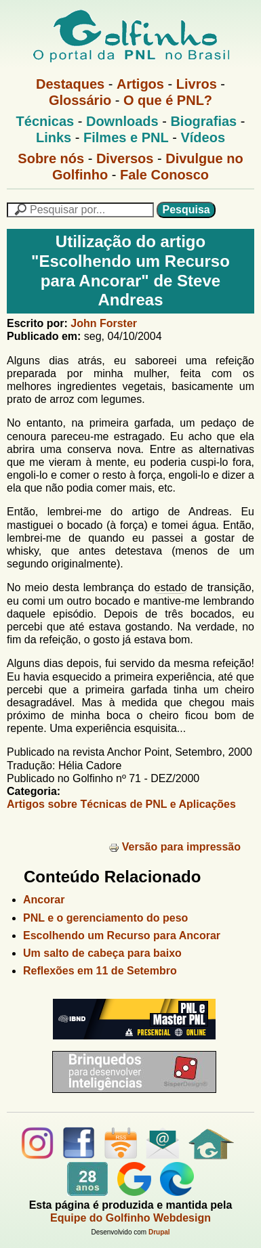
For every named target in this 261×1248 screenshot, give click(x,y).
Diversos (125, 158)
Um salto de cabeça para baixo (102, 953)
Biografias (203, 121)
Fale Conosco (164, 174)
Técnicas (45, 121)
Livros (196, 84)
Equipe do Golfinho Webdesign (130, 1218)
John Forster (104, 323)
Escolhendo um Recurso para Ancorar (121, 935)
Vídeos (202, 137)
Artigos (140, 84)
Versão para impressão (174, 847)
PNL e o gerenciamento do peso (105, 918)
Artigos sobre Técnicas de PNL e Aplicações (121, 804)
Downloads (122, 121)
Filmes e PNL (126, 137)
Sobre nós (51, 158)
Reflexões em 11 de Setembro (100, 970)
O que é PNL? (167, 100)
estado (171, 587)
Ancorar (43, 899)
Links (53, 137)
